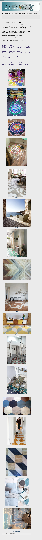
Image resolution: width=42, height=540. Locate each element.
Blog (6, 15)
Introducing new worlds (17, 257)
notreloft (17, 506)
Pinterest (16, 117)
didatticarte (18, 531)
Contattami (27, 15)
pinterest (16, 281)
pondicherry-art (15, 531)
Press (31, 15)
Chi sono (23, 15)
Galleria (19, 15)
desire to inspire (17, 311)
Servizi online (14, 15)
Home (3, 15)
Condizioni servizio (5, 17)
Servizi (9, 15)
